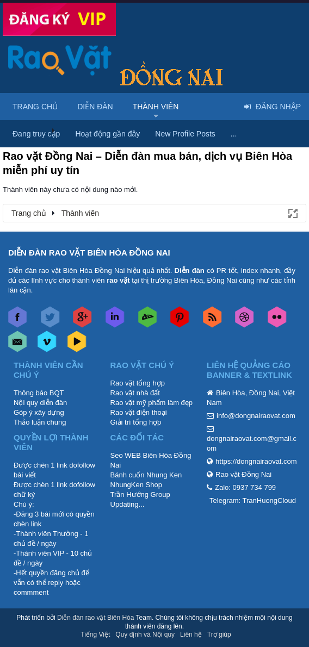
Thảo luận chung (40, 422)
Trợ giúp (219, 634)
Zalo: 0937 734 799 (245, 487)
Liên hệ (191, 634)
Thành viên (156, 106)
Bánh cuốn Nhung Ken (146, 475)
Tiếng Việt (95, 634)
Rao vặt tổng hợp (137, 383)
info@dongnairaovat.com (256, 416)
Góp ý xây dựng (39, 412)
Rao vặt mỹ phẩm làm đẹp (151, 403)
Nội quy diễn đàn (40, 403)
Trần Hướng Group (140, 494)
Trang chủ (35, 106)
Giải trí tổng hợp (136, 422)
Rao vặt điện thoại (138, 412)
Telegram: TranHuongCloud (252, 500)
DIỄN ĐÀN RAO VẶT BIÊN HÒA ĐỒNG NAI (89, 252)
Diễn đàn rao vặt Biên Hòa (95, 617)
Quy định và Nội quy (145, 634)
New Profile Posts (185, 133)
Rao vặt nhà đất (135, 393)
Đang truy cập (36, 133)
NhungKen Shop (136, 485)
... (234, 133)
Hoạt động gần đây (107, 133)
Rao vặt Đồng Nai (243, 474)
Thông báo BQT (39, 393)
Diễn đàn (95, 106)
